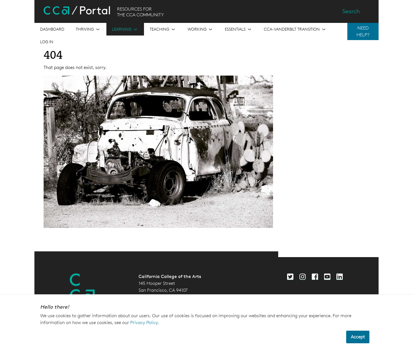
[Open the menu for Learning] (125, 29)
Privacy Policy (144, 322)
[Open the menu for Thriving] (88, 29)
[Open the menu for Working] (200, 29)
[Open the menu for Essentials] (238, 29)
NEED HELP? (362, 31)
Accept (358, 337)
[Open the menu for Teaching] (163, 29)
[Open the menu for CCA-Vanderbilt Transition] (295, 29)
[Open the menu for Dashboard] (52, 29)
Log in (46, 41)
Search (351, 11)
